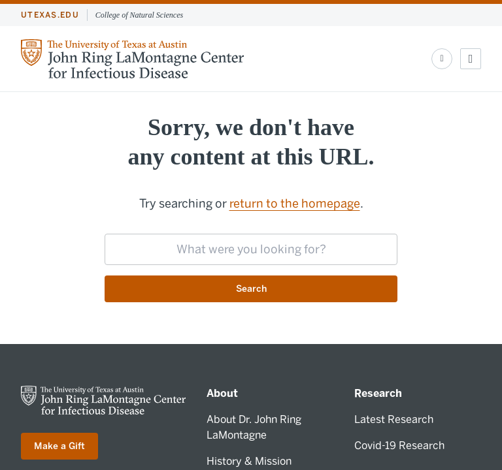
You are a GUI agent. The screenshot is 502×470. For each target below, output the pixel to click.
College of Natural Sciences (139, 15)
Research (378, 393)
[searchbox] (251, 249)
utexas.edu (50, 15)
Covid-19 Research (399, 445)
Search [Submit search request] (251, 288)
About (222, 393)
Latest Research (393, 419)
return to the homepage (294, 203)
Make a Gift (59, 446)
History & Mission (249, 461)
